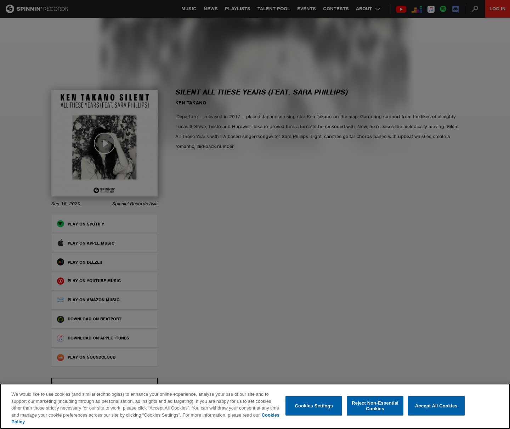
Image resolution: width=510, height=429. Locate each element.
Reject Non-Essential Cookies (375, 405)
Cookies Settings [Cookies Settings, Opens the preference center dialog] (314, 405)
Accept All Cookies (436, 405)
